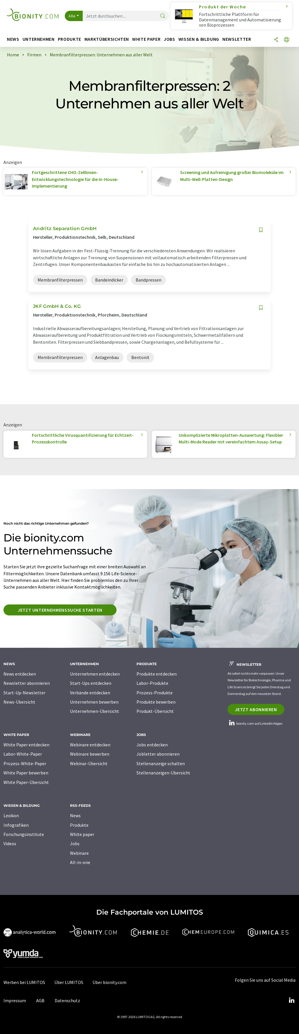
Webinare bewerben (89, 754)
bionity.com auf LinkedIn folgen (255, 723)
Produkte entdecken (156, 674)
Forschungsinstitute (23, 834)
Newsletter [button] (236, 39)
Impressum (14, 1000)
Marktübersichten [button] (106, 39)
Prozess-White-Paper (24, 763)
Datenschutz (67, 1000)
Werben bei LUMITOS (24, 982)
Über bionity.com (109, 982)
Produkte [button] (69, 39)
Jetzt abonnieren (256, 709)
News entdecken (19, 674)
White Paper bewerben (25, 773)
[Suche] (163, 16)
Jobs (75, 843)
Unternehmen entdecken (95, 674)
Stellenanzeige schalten (160, 763)
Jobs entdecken (152, 745)
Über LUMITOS (68, 982)
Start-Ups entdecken (90, 683)
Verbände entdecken (90, 693)
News (75, 815)
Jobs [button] (169, 39)
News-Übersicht (19, 702)
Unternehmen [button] (39, 39)
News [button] (13, 39)
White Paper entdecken (26, 745)
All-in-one (80, 862)
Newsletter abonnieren (26, 683)
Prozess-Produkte (154, 693)
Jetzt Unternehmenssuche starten (60, 610)
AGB (40, 1000)
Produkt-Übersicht (155, 711)
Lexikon (11, 815)
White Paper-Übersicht (26, 782)
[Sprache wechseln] (287, 40)
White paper (82, 834)
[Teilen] (276, 40)
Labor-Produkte (152, 683)
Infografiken (16, 825)
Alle (72, 16)
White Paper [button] (146, 39)
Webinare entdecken (90, 745)
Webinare (79, 853)
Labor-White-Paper (22, 754)
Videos (9, 843)
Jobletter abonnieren (158, 754)
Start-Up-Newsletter (24, 693)
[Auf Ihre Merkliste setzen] (261, 230)
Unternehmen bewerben (94, 702)
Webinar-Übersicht (89, 763)
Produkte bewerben (156, 702)
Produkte (79, 825)
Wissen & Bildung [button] (198, 39)
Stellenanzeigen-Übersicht (163, 773)
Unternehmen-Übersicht (94, 711)
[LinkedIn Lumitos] (291, 1000)
